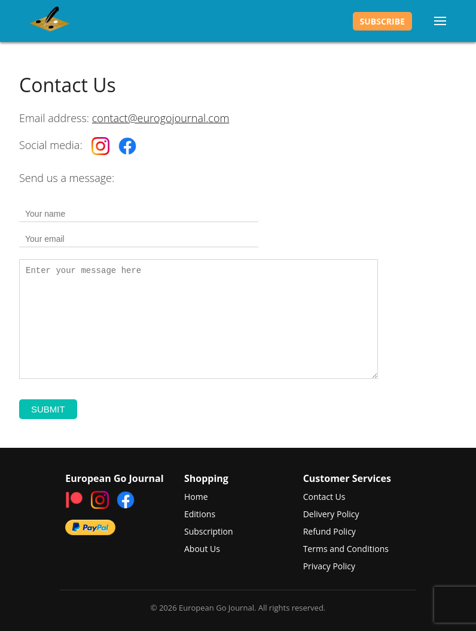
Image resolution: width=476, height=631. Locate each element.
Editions (199, 514)
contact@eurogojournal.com (161, 118)
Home (196, 496)
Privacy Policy (329, 566)
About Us (202, 548)
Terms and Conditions (346, 548)
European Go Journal (50, 21)
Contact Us (324, 496)
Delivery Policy (331, 514)
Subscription (208, 531)
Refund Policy (329, 531)
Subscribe (382, 21)
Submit (48, 409)
